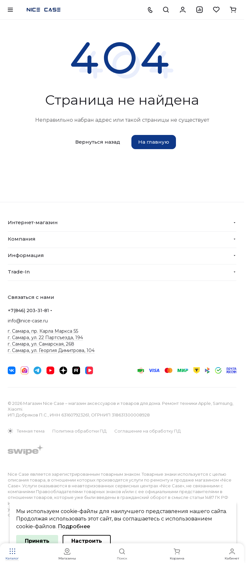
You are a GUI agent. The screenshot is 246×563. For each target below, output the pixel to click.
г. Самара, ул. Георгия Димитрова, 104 (51, 350)
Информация (26, 255)
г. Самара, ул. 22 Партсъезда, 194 (45, 337)
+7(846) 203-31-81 (28, 310)
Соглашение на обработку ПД (147, 431)
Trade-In (19, 272)
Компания (22, 239)
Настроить (86, 541)
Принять (37, 541)
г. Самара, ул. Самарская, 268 (41, 344)
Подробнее (74, 526)
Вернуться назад (97, 142)
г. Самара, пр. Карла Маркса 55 (43, 331)
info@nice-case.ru (28, 321)
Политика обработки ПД (79, 431)
